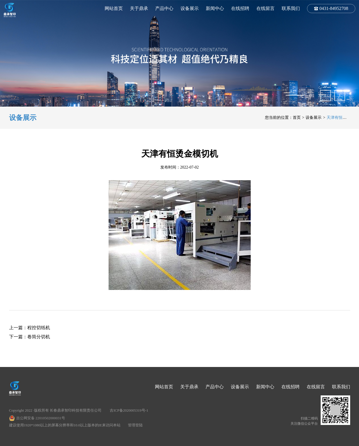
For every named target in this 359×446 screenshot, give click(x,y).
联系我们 (291, 8)
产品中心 (164, 8)
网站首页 (114, 8)
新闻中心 (215, 8)
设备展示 (189, 8)
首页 (297, 117)
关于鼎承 (139, 8)
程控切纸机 (38, 327)
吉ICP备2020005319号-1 (129, 410)
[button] (325, 95)
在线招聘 (240, 8)
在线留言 (265, 8)
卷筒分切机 (38, 336)
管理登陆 (135, 425)
